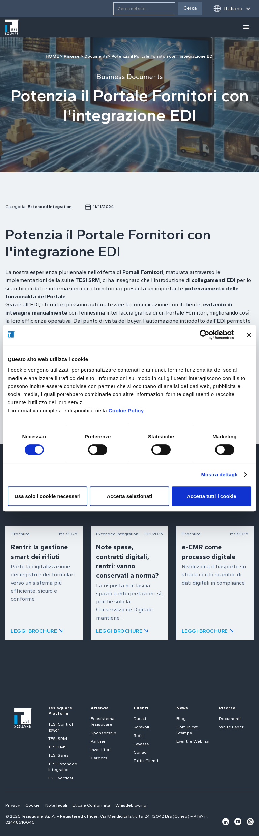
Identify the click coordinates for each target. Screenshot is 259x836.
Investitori (101, 749)
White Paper (231, 726)
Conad (140, 752)
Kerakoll (141, 726)
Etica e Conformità (91, 805)
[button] (232, 8)
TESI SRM (57, 738)
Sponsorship (103, 732)
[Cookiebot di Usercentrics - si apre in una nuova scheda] (204, 335)
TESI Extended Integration (62, 766)
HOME (52, 56)
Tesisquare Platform (60, 710)
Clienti (141, 707)
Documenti (230, 718)
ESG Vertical (60, 777)
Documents (96, 56)
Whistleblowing (130, 805)
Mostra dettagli (219, 474)
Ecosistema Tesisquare (102, 721)
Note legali (56, 805)
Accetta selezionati (129, 496)
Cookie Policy (126, 410)
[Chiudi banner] (249, 334)
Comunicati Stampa (187, 729)
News (182, 707)
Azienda (100, 707)
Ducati (140, 718)
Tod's (139, 735)
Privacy (12, 805)
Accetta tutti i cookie (211, 496)
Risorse (72, 56)
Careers (99, 757)
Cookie (32, 805)
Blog (181, 718)
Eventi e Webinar (193, 741)
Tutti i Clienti (146, 760)
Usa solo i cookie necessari (48, 496)
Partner (98, 741)
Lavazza (141, 743)
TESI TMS (57, 746)
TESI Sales (58, 755)
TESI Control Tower (60, 727)
